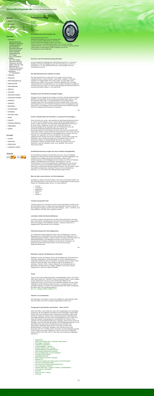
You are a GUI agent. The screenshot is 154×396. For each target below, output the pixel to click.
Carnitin (33, 22)
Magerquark (39, 340)
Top (78, 110)
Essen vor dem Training (42, 372)
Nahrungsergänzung (14, 81)
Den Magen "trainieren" (42, 343)
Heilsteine (11, 103)
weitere (10, 129)
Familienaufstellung (14, 123)
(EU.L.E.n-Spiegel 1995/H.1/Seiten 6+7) (44, 289)
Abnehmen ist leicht (15, 63)
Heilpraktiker (12, 126)
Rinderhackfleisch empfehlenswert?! (46, 349)
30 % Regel (13, 55)
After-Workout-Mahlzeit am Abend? (46, 351)
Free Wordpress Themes (13, 394)
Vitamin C (33, 29)
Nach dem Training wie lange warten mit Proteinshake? (53, 361)
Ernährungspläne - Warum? (44, 346)
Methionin (34, 26)
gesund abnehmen (15, 42)
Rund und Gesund (15, 50)
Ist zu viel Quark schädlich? (44, 366)
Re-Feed (38, 371)
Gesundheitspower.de (19, 9)
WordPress (52, 392)
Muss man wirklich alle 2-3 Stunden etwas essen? (51, 341)
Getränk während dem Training (45, 348)
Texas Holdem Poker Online (40, 394)
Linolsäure (34, 24)
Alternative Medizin (14, 95)
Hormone (33, 21)
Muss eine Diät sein (15, 61)
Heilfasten (11, 100)
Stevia (10, 117)
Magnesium (34, 25)
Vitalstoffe (11, 75)
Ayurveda (11, 92)
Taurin (32, 28)
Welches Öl (39, 359)
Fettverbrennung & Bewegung (14, 70)
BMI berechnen (14, 66)
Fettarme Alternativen (16, 68)
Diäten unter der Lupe (16, 65)
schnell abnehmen (15, 45)
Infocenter (11, 24)
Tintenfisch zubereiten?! (43, 345)
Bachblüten (11, 106)
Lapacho (10, 120)
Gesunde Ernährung (15, 48)
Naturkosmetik (12, 83)
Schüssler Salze (13, 114)
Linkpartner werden (14, 147)
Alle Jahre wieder (14, 60)
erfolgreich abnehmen (16, 43)
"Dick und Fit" (35, 30)
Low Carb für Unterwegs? (43, 369)
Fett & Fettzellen (14, 52)
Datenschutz (12, 144)
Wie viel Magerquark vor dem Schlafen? (48, 353)
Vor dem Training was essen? (44, 362)
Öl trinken (38, 374)
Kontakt (10, 138)
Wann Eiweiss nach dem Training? (46, 358)
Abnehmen (11, 39)
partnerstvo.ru (27, 394)
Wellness (11, 89)
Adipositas (11, 78)
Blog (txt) (11, 30)
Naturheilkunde (13, 86)
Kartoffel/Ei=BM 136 (41, 356)
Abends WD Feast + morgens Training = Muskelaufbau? (53, 367)
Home (10, 21)
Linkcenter (11, 27)
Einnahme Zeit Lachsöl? (43, 354)
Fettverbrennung (14, 53)
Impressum (11, 141)
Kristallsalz (11, 112)
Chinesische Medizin (14, 97)
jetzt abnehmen (14, 47)
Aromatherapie (12, 109)
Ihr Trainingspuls (14, 73)
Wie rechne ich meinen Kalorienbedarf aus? (49, 364)
